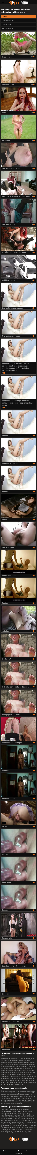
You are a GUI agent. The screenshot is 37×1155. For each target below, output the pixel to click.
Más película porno (8, 28)
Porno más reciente (8, 20)
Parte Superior (6, 24)
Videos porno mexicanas (11, 1151)
